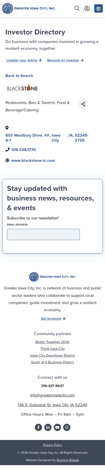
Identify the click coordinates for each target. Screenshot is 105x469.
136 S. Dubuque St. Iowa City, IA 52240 (52, 409)
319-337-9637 (52, 389)
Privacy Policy (52, 449)
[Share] (83, 108)
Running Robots (68, 464)
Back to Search (19, 79)
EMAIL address (25, 228)
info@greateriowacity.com (52, 399)
